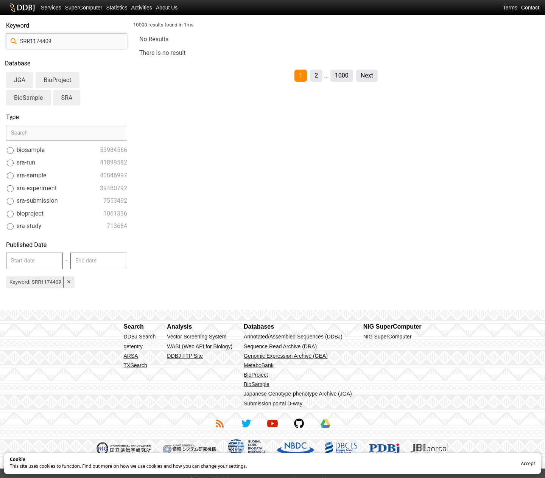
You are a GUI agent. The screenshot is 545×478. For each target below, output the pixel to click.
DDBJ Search (140, 337)
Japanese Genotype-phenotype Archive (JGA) (298, 394)
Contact (530, 8)
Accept (528, 463)
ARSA (131, 356)
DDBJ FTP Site (185, 356)
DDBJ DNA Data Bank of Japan (22, 7)
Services (51, 8)
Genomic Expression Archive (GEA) (286, 356)
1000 (342, 75)
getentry (133, 346)
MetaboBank (259, 365)
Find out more (97, 466)
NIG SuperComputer (387, 337)
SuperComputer (84, 8)
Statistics (117, 8)
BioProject (57, 80)
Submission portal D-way (273, 403)
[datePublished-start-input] (34, 261)
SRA (67, 97)
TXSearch (135, 365)
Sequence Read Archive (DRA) (280, 346)
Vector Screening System (196, 337)
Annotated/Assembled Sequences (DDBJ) (293, 337)
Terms (510, 8)
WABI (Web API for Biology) (199, 346)
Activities (141, 8)
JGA (19, 80)
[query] (66, 41)
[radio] (66, 150)
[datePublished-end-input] (99, 261)
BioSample (28, 97)
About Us (167, 8)
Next (367, 75)
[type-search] (66, 133)
